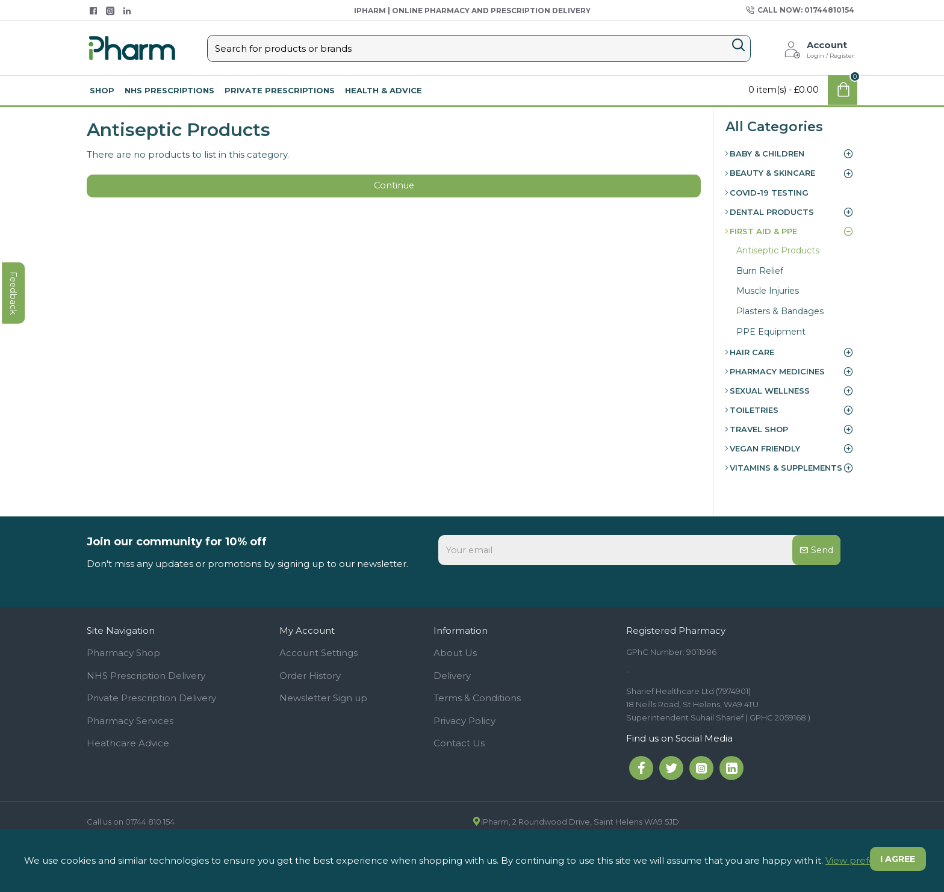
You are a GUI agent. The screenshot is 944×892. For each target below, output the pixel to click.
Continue (394, 188)
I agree (896, 860)
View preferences (865, 860)
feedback (14, 370)
